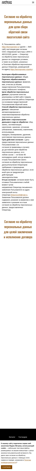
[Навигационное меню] (33, 2)
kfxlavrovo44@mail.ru (19, 195)
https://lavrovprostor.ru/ (10, 47)
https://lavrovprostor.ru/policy (21, 69)
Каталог (12, 437)
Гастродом (23, 437)
